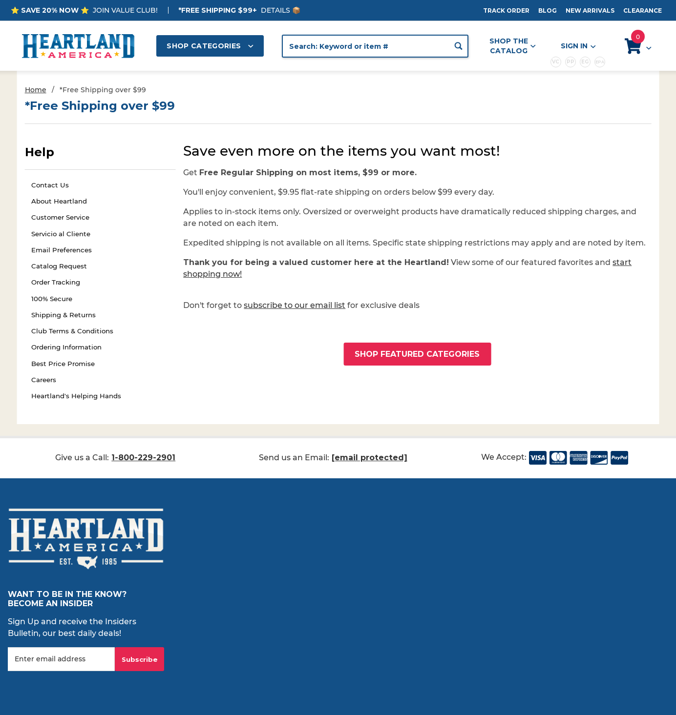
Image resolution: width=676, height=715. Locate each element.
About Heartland (59, 201)
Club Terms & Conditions (72, 331)
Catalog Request (59, 266)
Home (35, 89)
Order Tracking (55, 282)
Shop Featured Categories (417, 354)
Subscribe (140, 659)
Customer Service (60, 217)
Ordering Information (66, 347)
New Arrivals (590, 10)
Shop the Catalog (512, 46)
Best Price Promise (63, 364)
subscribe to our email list (294, 305)
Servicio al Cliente (60, 234)
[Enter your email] (61, 659)
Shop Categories (210, 45)
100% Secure (51, 299)
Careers (43, 380)
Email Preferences (61, 250)
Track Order (506, 10)
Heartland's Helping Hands (76, 396)
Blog (547, 10)
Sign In (578, 46)
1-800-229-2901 (143, 457)
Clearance (642, 10)
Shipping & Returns (63, 315)
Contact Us (50, 185)
